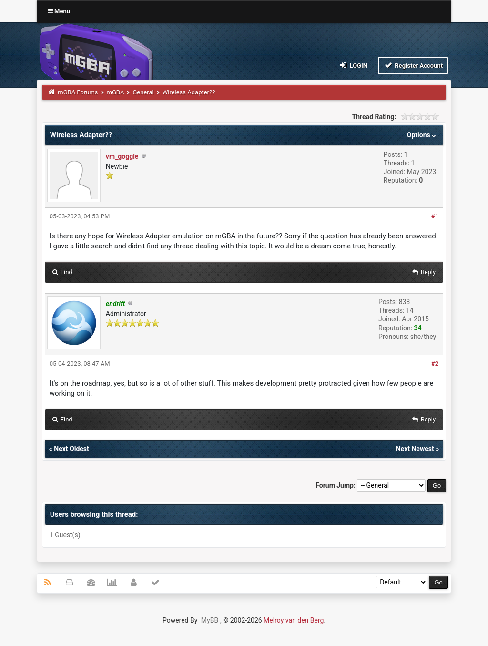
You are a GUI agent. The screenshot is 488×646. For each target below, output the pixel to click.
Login (352, 65)
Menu (59, 11)
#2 (434, 363)
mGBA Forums (78, 92)
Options (422, 135)
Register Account (413, 65)
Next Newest (415, 448)
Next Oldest (71, 448)
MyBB (209, 620)
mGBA (115, 92)
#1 (434, 216)
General (142, 92)
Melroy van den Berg (294, 620)
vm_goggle (122, 156)
